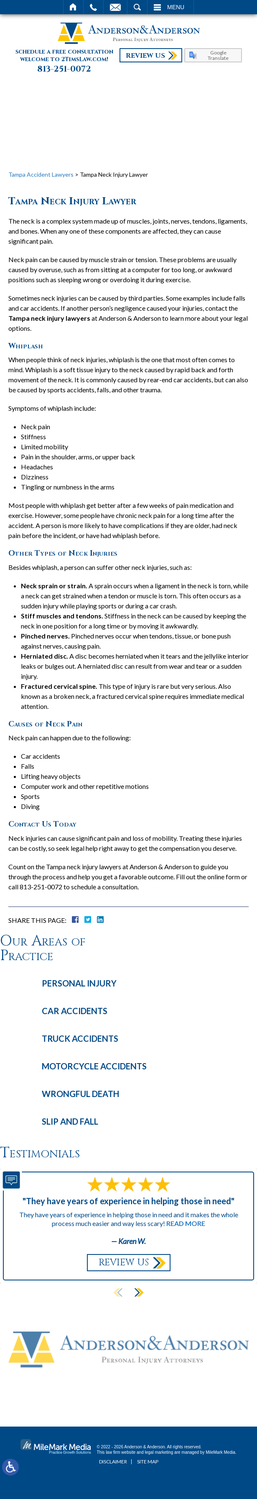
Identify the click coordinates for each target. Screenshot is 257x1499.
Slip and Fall (70, 1121)
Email (115, 7)
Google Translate (218, 55)
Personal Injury (79, 983)
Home (73, 7)
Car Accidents (74, 1011)
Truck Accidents (80, 1038)
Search (137, 7)
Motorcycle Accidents (94, 1066)
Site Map (147, 1461)
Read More (185, 1223)
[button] (138, 1292)
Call (93, 7)
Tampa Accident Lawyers (41, 174)
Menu (175, 7)
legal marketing (159, 1452)
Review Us (145, 55)
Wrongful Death (80, 1094)
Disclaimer (113, 1461)
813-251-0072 (64, 69)
